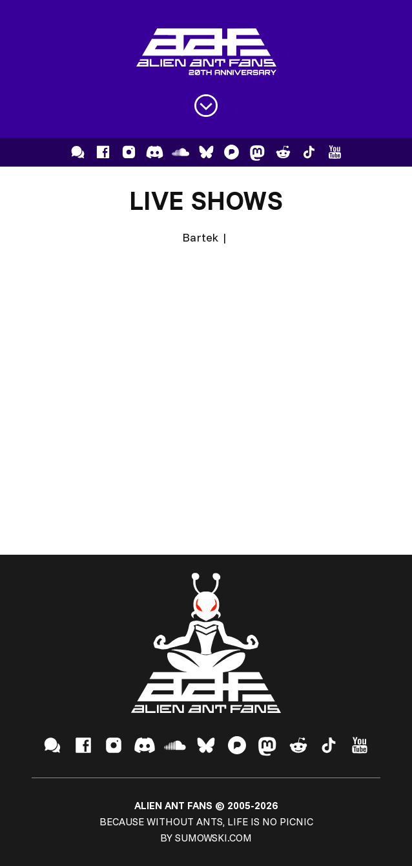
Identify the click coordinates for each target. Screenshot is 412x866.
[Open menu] (205, 105)
